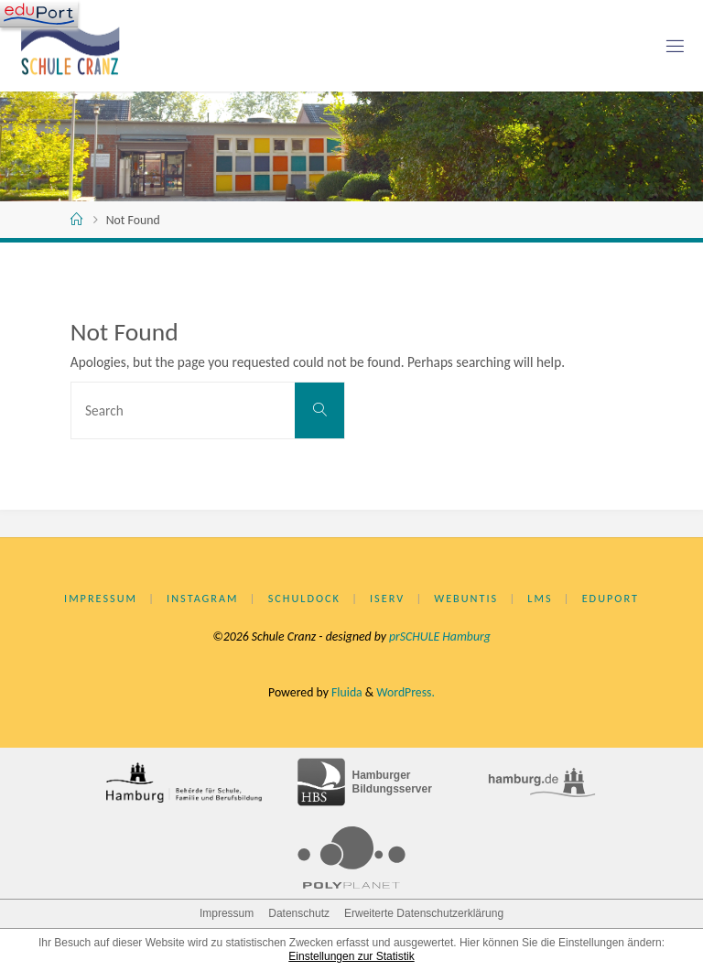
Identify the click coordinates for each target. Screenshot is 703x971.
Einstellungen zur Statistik (351, 956)
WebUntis (466, 598)
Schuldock (304, 598)
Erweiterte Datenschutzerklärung (423, 913)
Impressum (100, 598)
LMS (539, 598)
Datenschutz (299, 913)
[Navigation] (39, 13)
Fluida (345, 692)
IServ (387, 598)
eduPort (610, 598)
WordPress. (405, 692)
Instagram (202, 598)
